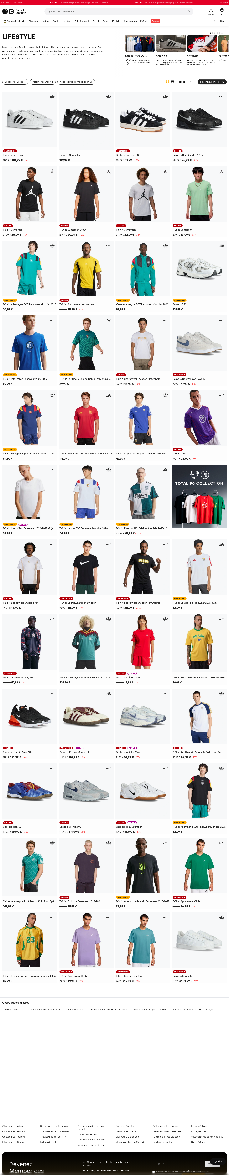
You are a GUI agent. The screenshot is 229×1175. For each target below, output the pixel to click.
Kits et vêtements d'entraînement (43, 1009)
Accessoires (130, 21)
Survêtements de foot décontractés (109, 1009)
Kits (215, 21)
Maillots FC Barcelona (127, 1136)
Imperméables (199, 1126)
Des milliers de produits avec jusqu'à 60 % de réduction (91, 2)
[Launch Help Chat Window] (218, 1161)
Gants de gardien (62, 21)
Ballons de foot (48, 1142)
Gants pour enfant (87, 1134)
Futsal (95, 21)
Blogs (223, 21)
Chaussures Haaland (13, 1136)
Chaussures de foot (38, 21)
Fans (105, 21)
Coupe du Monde (14, 21)
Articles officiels (12, 1009)
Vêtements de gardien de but (207, 1136)
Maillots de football (163, 1142)
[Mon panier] (222, 11)
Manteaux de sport (75, 1009)
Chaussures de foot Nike (53, 1136)
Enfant (143, 21)
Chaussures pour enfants (91, 1139)
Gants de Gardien (125, 1126)
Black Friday (198, 1142)
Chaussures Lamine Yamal (54, 1126)
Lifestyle (115, 21)
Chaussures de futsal (13, 1131)
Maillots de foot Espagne (166, 1136)
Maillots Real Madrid (126, 1131)
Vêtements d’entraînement (167, 1131)
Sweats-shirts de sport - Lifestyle (150, 1009)
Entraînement (82, 21)
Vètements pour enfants (91, 1145)
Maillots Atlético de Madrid (130, 1142)
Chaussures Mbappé (13, 1142)
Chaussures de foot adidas (54, 1131)
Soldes (155, 21)
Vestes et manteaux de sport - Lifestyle (193, 1009)
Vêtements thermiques (165, 1126)
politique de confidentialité (193, 1174)
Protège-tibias (198, 1131)
